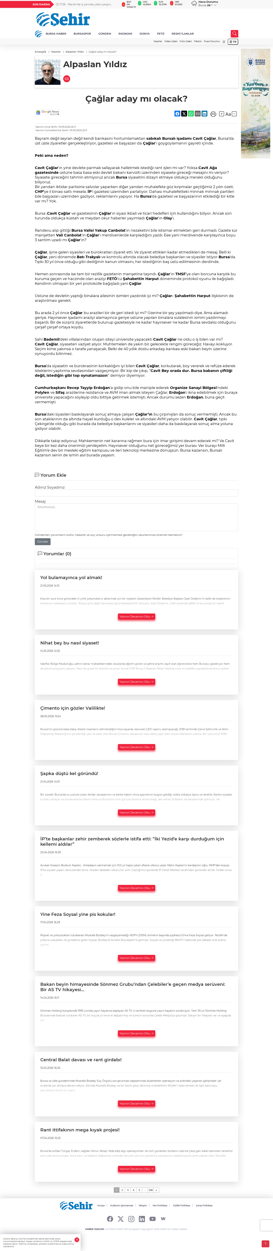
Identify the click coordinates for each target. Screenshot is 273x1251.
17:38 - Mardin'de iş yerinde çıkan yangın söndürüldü (83, 4)
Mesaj (40, 501)
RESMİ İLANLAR (183, 33)
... (145, 1189)
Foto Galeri (186, 41)
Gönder (42, 541)
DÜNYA (145, 33)
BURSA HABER (56, 33)
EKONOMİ (125, 33)
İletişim (143, 1205)
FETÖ (160, 33)
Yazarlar (158, 41)
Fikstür (198, 41)
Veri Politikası (160, 1205)
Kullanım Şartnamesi (121, 1205)
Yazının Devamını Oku (137, 616)
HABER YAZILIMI (94, 1229)
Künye (101, 1205)
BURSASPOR (82, 33)
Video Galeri (171, 41)
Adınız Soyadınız (50, 487)
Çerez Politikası (204, 1205)
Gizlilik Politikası (181, 1205)
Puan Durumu (212, 41)
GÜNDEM (104, 33)
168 (151, 1189)
